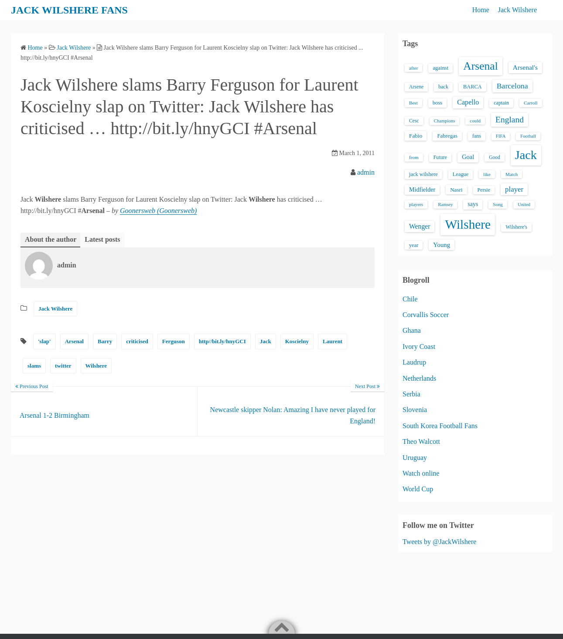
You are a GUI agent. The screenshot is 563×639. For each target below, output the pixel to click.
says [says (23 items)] (472, 204)
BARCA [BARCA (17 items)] (472, 87)
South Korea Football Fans (440, 425)
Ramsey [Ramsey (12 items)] (445, 204)
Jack (265, 341)
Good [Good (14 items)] (494, 157)
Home (480, 10)
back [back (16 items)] (443, 87)
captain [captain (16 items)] (501, 103)
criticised (137, 341)
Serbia (411, 394)
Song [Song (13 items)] (498, 204)
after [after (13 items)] (413, 68)
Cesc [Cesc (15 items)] (414, 121)
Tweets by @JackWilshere (439, 541)
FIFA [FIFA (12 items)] (500, 136)
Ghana (412, 330)
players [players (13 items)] (416, 204)
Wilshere (96, 365)
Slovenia (415, 409)
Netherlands (419, 378)
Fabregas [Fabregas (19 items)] (447, 136)
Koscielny (297, 341)
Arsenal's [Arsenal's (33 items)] (525, 67)
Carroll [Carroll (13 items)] (531, 102)
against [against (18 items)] (440, 68)
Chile (410, 299)
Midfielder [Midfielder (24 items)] (422, 189)
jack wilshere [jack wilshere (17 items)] (423, 174)
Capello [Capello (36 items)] (468, 102)
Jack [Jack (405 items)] (526, 155)
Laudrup (414, 362)
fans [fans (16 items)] (476, 136)
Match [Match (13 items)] (511, 174)
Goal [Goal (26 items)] (468, 156)
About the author (50, 239)
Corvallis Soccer (426, 314)
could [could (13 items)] (475, 120)
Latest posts (102, 239)
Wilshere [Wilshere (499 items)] (468, 224)
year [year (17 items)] (413, 245)
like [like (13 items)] (487, 174)
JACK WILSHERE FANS (69, 10)
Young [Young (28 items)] (441, 244)
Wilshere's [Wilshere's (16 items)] (516, 227)
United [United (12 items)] (524, 204)
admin (366, 172)
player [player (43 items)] (514, 189)
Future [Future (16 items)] (440, 157)
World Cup (418, 489)
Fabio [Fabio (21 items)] (415, 135)
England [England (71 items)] (509, 119)
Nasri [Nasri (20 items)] (456, 189)
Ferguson (173, 341)
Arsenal (74, 341)
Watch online (421, 473)
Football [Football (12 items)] (528, 136)
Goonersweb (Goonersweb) (158, 210)
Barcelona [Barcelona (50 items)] (512, 85)
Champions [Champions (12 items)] (444, 120)
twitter (63, 365)
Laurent (332, 341)
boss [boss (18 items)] (438, 103)
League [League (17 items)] (461, 174)
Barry (105, 341)
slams (34, 365)
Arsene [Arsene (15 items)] (416, 87)
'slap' (44, 341)
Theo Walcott (421, 441)
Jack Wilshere (517, 10)
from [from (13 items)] (414, 157)
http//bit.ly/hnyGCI (222, 341)
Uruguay (415, 457)
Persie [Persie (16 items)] (484, 190)
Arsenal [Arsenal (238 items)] (480, 66)
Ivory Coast (419, 346)
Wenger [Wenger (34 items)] (419, 226)
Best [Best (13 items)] (413, 102)
